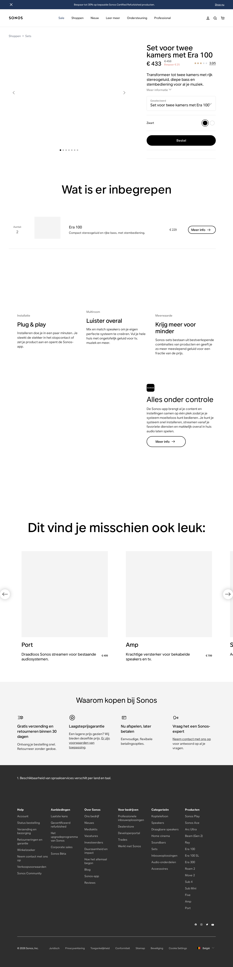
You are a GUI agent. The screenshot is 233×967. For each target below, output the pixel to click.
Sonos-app (91, 876)
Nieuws (89, 823)
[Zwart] (205, 123)
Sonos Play (192, 816)
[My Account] (208, 18)
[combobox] (181, 103)
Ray (187, 842)
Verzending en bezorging (26, 831)
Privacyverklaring (75, 948)
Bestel (181, 140)
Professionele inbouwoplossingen (131, 818)
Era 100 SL (192, 855)
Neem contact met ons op (192, 739)
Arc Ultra (191, 829)
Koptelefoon (159, 816)
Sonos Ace (192, 823)
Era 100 (190, 849)
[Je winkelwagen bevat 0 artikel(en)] (222, 18)
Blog (87, 869)
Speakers (157, 823)
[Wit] (212, 123)
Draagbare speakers (165, 829)
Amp (188, 901)
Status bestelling (28, 823)
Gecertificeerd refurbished (60, 824)
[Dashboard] (16, 18)
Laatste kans (59, 816)
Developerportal (129, 833)
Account (22, 816)
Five (188, 895)
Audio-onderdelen (163, 862)
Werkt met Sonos (129, 846)
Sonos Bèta (58, 854)
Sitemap (140, 948)
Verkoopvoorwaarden (31, 867)
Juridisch (54, 948)
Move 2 (190, 875)
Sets (28, 36)
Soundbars (158, 842)
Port (188, 908)
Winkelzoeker (26, 850)
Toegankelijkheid (100, 948)
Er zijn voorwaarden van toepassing (89, 742)
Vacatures (91, 836)
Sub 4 (188, 882)
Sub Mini (190, 888)
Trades (122, 840)
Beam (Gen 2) (194, 836)
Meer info (201, 230)
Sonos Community (29, 873)
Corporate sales (62, 847)
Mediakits (90, 829)
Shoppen (15, 36)
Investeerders (93, 842)
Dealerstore (126, 826)
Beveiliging (157, 948)
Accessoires (159, 869)
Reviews (89, 883)
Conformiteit (122, 948)
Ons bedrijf (91, 816)
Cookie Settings (178, 948)
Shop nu (219, 4)
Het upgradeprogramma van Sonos (64, 836)
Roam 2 (190, 869)
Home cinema (160, 836)
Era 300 (190, 862)
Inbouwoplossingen (164, 855)
